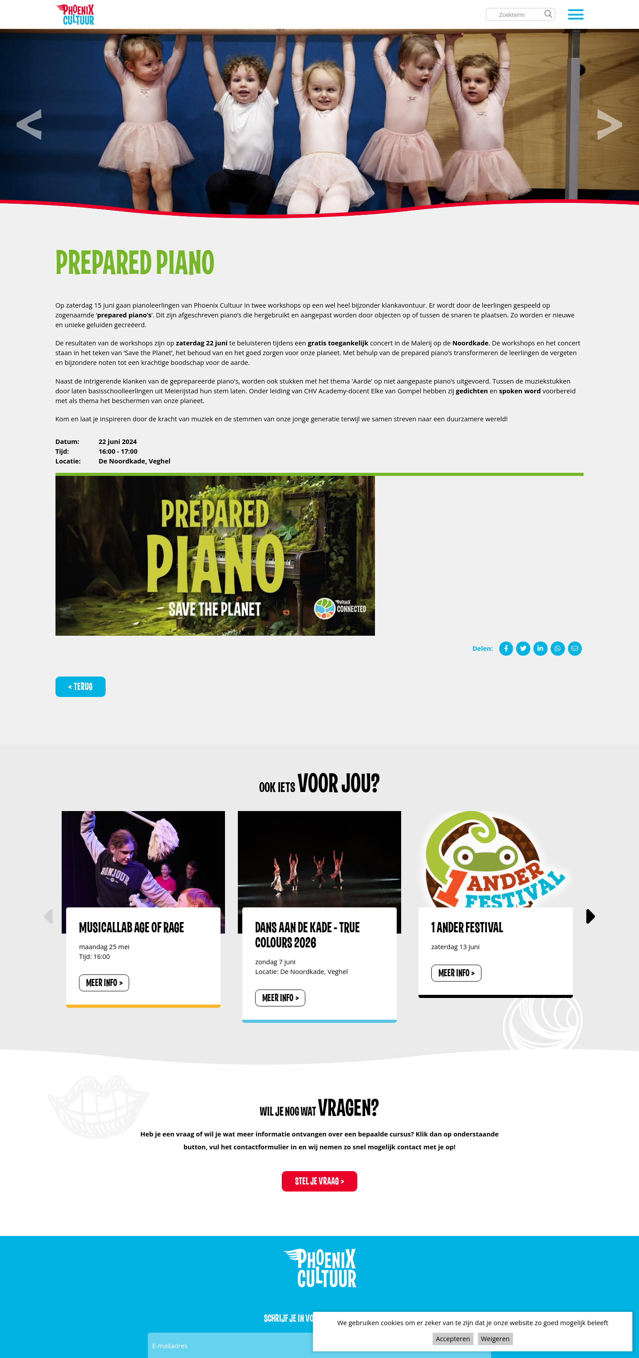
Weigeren (495, 1338)
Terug (83, 687)
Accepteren (453, 1338)
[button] (589, 916)
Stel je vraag (317, 1181)
